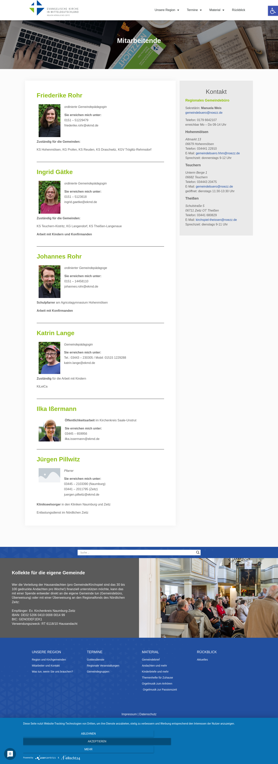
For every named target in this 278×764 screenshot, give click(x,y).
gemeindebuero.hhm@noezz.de (218, 161)
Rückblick (238, 10)
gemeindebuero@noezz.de (203, 121)
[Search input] (137, 560)
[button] (273, 11)
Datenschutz (148, 730)
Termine (194, 10)
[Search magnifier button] (198, 560)
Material (216, 10)
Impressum (129, 730)
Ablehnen (60, 750)
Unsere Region (167, 10)
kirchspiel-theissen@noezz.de (216, 228)
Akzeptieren (148, 750)
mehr (236, 750)
